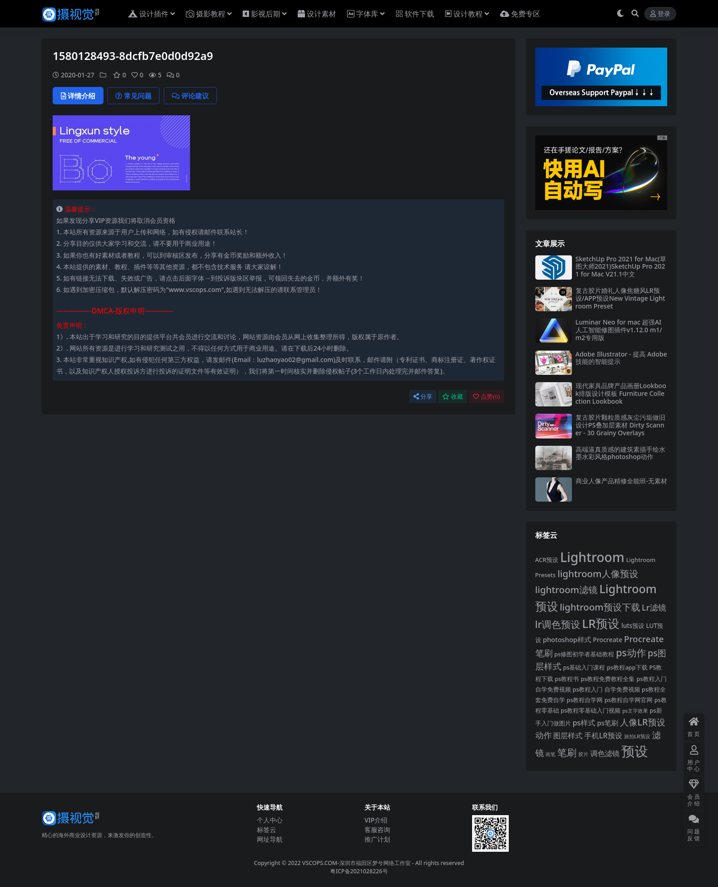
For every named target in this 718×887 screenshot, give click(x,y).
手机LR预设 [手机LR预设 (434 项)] (603, 735)
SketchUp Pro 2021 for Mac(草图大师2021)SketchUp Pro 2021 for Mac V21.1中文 (621, 266)
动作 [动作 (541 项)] (543, 735)
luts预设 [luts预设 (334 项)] (632, 626)
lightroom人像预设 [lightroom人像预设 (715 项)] (597, 573)
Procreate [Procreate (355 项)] (607, 639)
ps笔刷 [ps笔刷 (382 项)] (607, 722)
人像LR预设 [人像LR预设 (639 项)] (642, 722)
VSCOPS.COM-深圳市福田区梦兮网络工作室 (356, 863)
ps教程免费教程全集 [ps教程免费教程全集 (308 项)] (608, 679)
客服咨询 (377, 829)
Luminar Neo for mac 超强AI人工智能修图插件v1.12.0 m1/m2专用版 (619, 330)
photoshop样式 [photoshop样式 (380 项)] (567, 639)
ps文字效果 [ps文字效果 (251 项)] (635, 711)
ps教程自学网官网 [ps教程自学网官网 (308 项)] (628, 700)
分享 (422, 396)
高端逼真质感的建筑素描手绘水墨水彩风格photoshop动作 (620, 453)
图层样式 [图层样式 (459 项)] (567, 735)
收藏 (452, 396)
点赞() (486, 396)
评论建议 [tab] (190, 95)
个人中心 (270, 820)
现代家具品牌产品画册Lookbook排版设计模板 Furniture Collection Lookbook (621, 393)
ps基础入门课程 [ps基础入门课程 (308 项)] (584, 667)
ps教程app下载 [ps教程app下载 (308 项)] (627, 667)
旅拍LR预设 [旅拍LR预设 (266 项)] (637, 736)
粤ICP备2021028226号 (359, 871)
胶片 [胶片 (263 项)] (583, 754)
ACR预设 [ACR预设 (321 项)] (547, 560)
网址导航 (270, 839)
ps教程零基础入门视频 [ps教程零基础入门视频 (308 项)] (590, 710)
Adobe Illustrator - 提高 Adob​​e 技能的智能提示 (621, 358)
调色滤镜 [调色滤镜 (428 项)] (605, 753)
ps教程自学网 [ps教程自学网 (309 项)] (584, 700)
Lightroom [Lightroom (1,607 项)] (592, 557)
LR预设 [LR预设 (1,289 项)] (601, 623)
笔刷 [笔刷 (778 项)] (567, 752)
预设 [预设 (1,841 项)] (634, 751)
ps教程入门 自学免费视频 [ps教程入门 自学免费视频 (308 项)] (606, 689)
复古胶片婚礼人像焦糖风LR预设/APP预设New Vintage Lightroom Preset (620, 298)
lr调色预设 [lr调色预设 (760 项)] (558, 624)
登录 (660, 14)
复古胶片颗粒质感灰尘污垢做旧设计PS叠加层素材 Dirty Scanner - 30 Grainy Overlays (620, 425)
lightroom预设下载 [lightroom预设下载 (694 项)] (600, 607)
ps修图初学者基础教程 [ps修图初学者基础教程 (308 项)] (584, 654)
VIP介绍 (375, 820)
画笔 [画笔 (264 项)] (550, 754)
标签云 (266, 829)
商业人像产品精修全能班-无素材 (622, 480)
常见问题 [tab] (133, 95)
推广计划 (377, 839)
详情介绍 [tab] (78, 95)
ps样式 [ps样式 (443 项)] (583, 723)
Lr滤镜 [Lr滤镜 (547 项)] (654, 607)
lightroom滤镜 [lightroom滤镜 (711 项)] (566, 589)
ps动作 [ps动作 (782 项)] (631, 652)
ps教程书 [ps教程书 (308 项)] (567, 679)
